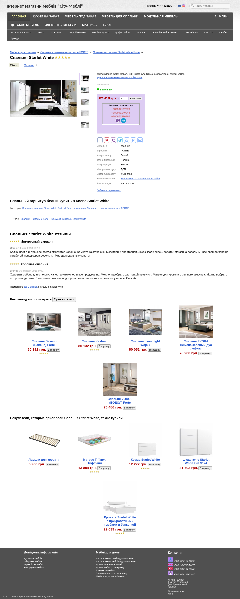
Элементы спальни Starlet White (69, 219)
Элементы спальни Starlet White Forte (116, 52)
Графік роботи (122, 32)
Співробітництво (77, 32)
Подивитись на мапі (176, 592)
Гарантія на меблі (33, 564)
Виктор (14, 270)
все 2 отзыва (31, 286)
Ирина (14, 248)
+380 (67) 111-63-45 (181, 574)
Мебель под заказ (80, 16)
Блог (107, 25)
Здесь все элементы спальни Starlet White (119, 77)
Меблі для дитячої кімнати (110, 576)
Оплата (141, 32)
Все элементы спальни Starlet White (140, 178)
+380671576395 (120, 116)
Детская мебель (25, 25)
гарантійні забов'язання (164, 32)
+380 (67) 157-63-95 (181, 561)
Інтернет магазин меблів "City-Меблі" (35, 596)
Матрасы (90, 25)
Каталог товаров (20, 32)
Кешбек (223, 32)
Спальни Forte (40, 219)
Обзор (14, 65)
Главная (19, 16)
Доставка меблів (33, 558)
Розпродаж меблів (34, 567)
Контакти (56, 32)
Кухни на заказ (46, 16)
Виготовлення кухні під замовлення (115, 558)
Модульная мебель (161, 16)
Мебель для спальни (120, 16)
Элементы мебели (60, 25)
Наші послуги (99, 32)
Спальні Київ (191, 32)
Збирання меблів (33, 561)
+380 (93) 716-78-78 (181, 565)
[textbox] (210, 5)
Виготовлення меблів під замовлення (116, 561)
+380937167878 (120, 109)
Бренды (15, 38)
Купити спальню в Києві (109, 564)
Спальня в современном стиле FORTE (64, 52)
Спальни (25, 219)
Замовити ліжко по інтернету (111, 573)
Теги (40, 32)
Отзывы (29, 65)
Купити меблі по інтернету (110, 567)
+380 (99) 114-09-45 (181, 569)
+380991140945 (120, 112)
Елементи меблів (105, 570)
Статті (207, 32)
